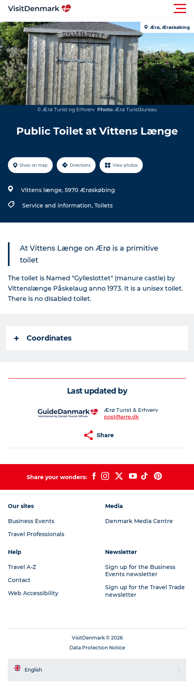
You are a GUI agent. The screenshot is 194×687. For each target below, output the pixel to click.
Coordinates (43, 338)
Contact (19, 580)
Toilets (103, 205)
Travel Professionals (36, 534)
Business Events (31, 521)
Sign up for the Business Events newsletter (140, 570)
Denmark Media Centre (139, 521)
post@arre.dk (121, 416)
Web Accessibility (33, 593)
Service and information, (58, 205)
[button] (132, 8)
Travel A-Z (22, 567)
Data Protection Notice (97, 648)
